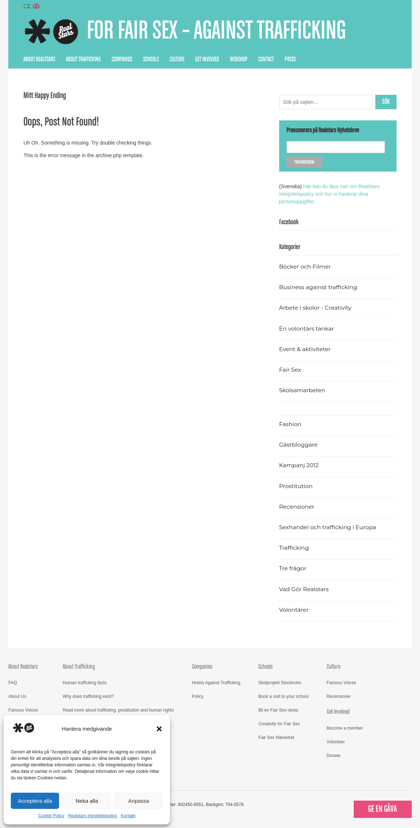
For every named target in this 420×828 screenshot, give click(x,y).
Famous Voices (23, 710)
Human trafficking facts (85, 682)
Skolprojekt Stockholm (279, 682)
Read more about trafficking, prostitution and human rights (118, 710)
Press (290, 59)
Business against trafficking (318, 287)
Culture (177, 59)
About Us (17, 696)
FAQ (12, 682)
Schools (151, 59)
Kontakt (128, 815)
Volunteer (336, 741)
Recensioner (296, 506)
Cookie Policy (51, 815)
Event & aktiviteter (305, 349)
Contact (266, 59)
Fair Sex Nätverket (276, 737)
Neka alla (87, 801)
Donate (334, 755)
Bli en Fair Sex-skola (278, 710)
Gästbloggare (298, 444)
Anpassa (138, 801)
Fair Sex (290, 369)
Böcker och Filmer (305, 266)
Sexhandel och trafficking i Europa (327, 527)
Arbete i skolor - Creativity (315, 307)
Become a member (345, 728)
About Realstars (39, 59)
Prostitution (296, 486)
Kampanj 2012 (299, 465)
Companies (122, 59)
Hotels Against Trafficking (216, 682)
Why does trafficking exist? (88, 696)
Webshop (238, 59)
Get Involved (207, 59)
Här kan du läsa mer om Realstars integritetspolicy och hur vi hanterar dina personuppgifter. (329, 193)
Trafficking (294, 547)
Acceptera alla (35, 801)
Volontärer (294, 609)
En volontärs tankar (306, 328)
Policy (198, 696)
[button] (159, 728)
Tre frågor (293, 568)
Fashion (290, 424)
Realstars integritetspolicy (92, 815)
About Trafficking (83, 59)
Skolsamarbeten (302, 390)
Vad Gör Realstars (304, 589)
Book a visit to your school (283, 696)
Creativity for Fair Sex (279, 723)
